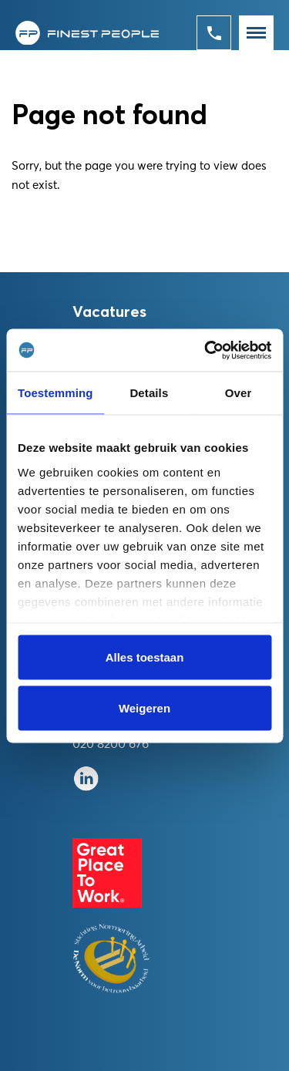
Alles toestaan (145, 657)
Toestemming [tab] (55, 392)
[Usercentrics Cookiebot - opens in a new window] (205, 350)
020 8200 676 (110, 744)
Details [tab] (148, 392)
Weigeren (144, 707)
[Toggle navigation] (256, 32)
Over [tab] (238, 392)
